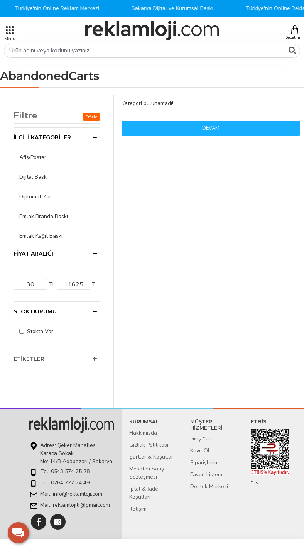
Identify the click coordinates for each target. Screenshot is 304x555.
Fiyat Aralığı (33, 253)
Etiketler (29, 358)
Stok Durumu (35, 311)
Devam (211, 128)
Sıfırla (91, 117)
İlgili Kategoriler (42, 137)
